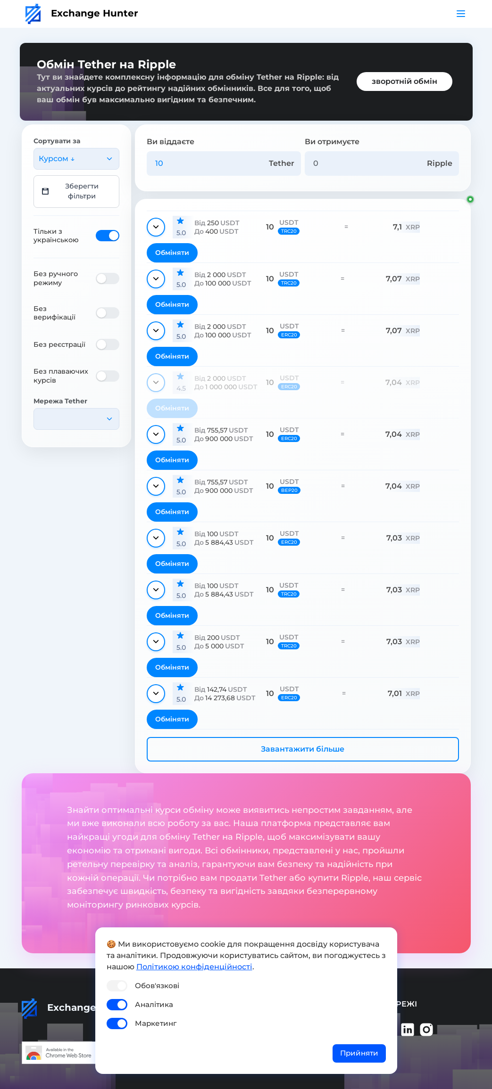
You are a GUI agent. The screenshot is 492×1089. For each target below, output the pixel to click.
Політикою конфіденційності (194, 966)
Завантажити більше (302, 749)
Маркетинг (155, 1023)
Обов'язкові (157, 985)
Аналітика (154, 1004)
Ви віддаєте (170, 141)
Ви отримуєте (332, 141)
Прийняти (359, 1052)
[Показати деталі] (156, 227)
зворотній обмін (404, 81)
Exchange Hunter (81, 13)
